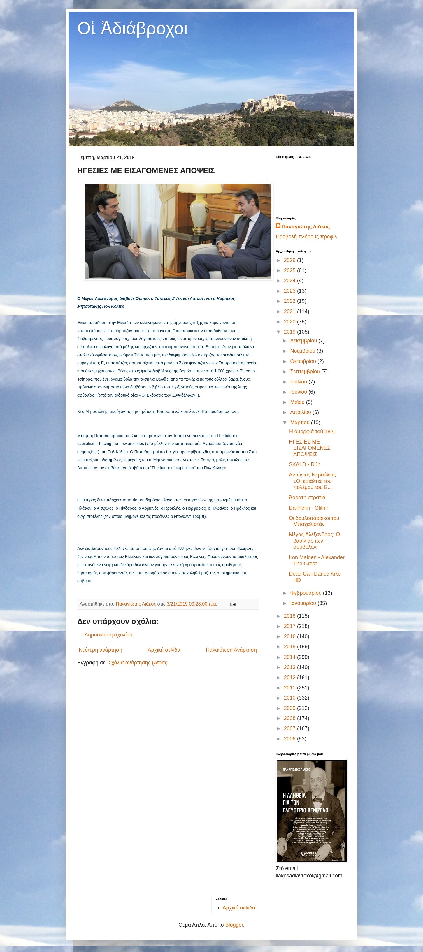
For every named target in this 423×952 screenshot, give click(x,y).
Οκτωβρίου (303, 361)
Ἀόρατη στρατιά (307, 497)
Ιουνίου (299, 392)
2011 (290, 688)
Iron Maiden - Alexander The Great (317, 561)
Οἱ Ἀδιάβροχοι (132, 28)
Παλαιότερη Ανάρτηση (231, 650)
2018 (290, 616)
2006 (290, 739)
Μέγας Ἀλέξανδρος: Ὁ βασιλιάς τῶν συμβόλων (314, 541)
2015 (290, 647)
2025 (290, 270)
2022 (290, 301)
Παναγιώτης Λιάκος (306, 227)
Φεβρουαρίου (306, 593)
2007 (290, 728)
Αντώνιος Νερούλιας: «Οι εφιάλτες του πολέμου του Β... (313, 481)
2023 (290, 291)
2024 (290, 281)
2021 (290, 311)
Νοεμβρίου (303, 351)
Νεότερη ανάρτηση (100, 650)
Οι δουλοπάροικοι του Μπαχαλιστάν (314, 521)
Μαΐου (298, 402)
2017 (290, 626)
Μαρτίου (300, 422)
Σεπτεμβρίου (305, 371)
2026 (290, 260)
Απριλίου (301, 412)
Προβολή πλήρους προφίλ (306, 237)
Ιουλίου (299, 382)
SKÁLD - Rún (304, 464)
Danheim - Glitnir (308, 508)
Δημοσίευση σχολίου (108, 635)
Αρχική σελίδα (164, 650)
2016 (290, 636)
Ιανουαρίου (303, 603)
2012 (290, 677)
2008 (290, 718)
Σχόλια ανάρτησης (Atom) (138, 663)
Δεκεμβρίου (304, 341)
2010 (290, 698)
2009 (290, 708)
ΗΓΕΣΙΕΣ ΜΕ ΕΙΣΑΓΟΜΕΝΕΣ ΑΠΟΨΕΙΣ (309, 448)
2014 (290, 657)
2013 (290, 667)
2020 (290, 322)
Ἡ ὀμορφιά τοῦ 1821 (312, 431)
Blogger (234, 925)
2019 (290, 332)
